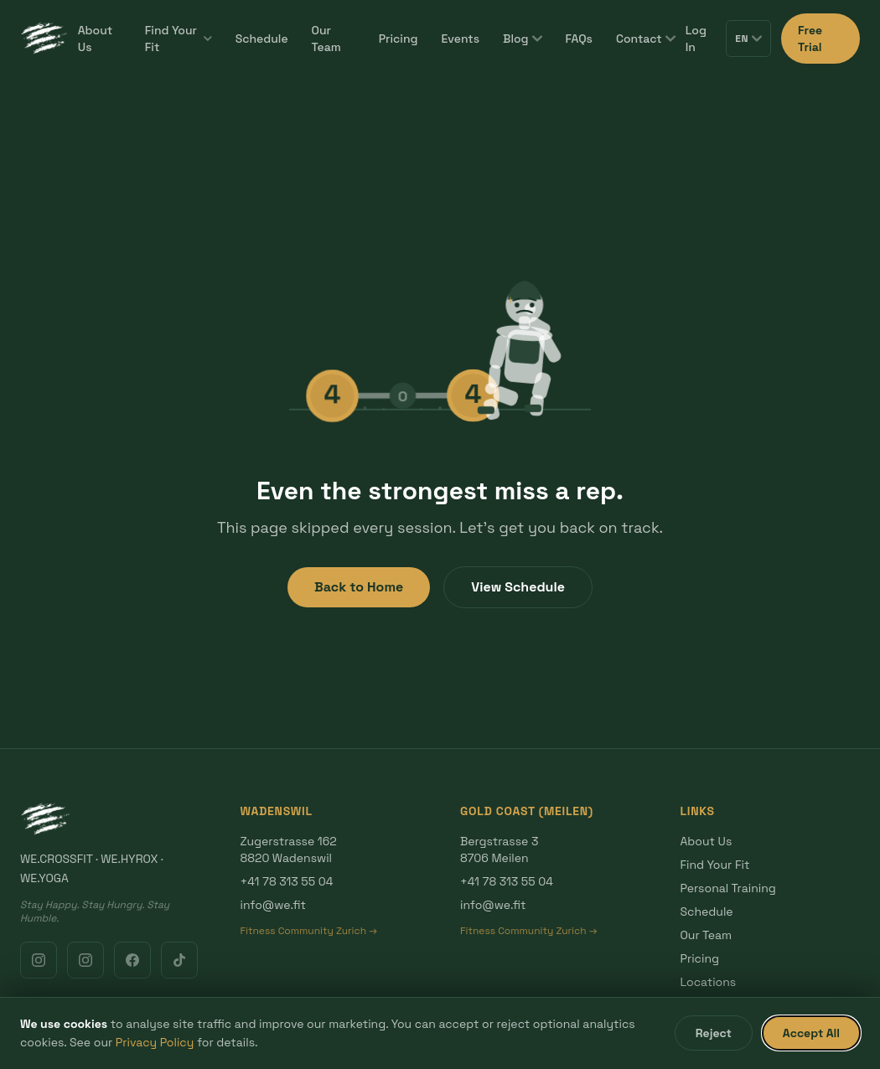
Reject (714, 1033)
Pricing (398, 38)
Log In (696, 38)
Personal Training (728, 888)
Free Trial (810, 38)
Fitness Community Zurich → (309, 930)
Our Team (326, 38)
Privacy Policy (155, 1042)
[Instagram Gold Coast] (85, 960)
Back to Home (358, 587)
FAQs (579, 38)
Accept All (811, 1033)
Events (461, 38)
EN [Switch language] (748, 38)
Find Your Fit (178, 38)
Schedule (262, 38)
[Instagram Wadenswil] (38, 960)
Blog (522, 38)
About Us (95, 38)
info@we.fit (273, 904)
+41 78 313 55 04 (287, 881)
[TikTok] (179, 960)
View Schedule (518, 587)
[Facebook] (132, 960)
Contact (646, 38)
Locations (709, 981)
